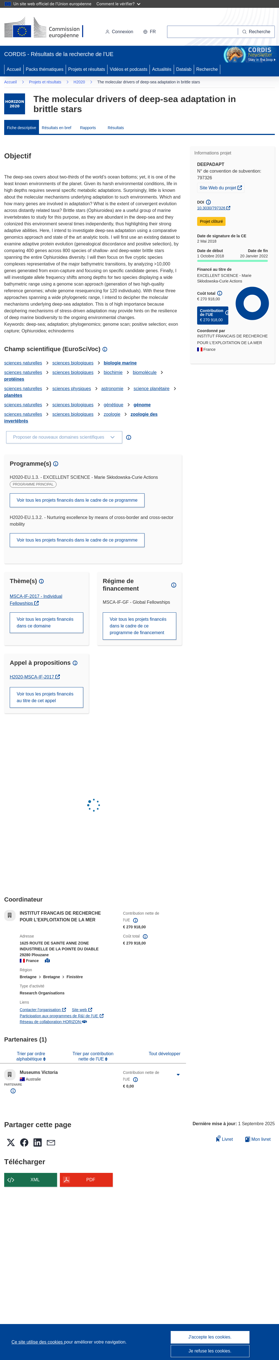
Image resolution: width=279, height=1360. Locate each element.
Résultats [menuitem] (116, 127)
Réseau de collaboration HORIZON (53, 1022)
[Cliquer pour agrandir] (178, 1074)
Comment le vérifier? (118, 3)
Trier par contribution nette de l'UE (92, 1056)
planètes (13, 395)
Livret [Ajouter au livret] (224, 1138)
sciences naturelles (23, 363)
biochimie (113, 372)
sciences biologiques (73, 363)
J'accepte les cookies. (209, 1337)
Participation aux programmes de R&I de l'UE (62, 1016)
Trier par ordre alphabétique (30, 1056)
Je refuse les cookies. (210, 1351)
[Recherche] (256, 32)
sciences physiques (71, 388)
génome (142, 404)
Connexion (119, 31)
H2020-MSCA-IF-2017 (35, 677)
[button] (149, 32)
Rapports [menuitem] (88, 127)
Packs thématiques (44, 69)
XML (35, 1179)
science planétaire (152, 388)
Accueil (14, 69)
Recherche (207, 69)
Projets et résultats (86, 69)
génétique (113, 404)
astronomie (112, 388)
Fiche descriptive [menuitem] (21, 127)
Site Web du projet (221, 187)
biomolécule (144, 372)
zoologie (112, 414)
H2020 (79, 82)
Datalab (184, 69)
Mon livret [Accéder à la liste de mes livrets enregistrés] (258, 1139)
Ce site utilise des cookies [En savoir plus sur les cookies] (37, 1342)
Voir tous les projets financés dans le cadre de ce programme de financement (138, 626)
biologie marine (120, 363)
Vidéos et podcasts (128, 69)
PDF (90, 1179)
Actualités (161, 69)
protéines (14, 379)
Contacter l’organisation (43, 1010)
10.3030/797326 (211, 208)
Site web (82, 1010)
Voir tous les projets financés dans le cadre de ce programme (77, 500)
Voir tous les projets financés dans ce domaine (45, 622)
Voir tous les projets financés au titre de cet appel (45, 697)
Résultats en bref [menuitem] (56, 127)
